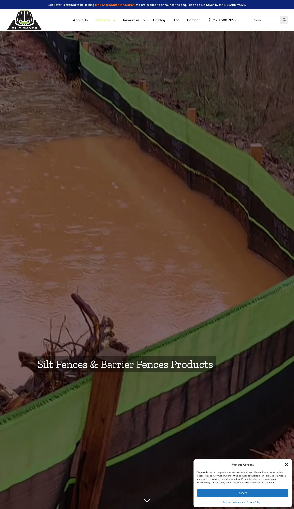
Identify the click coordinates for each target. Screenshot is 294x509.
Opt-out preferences (234, 502)
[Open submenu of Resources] (146, 20)
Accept (242, 493)
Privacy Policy (254, 502)
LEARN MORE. (236, 4)
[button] (286, 464)
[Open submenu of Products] (116, 20)
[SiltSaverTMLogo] (24, 10)
